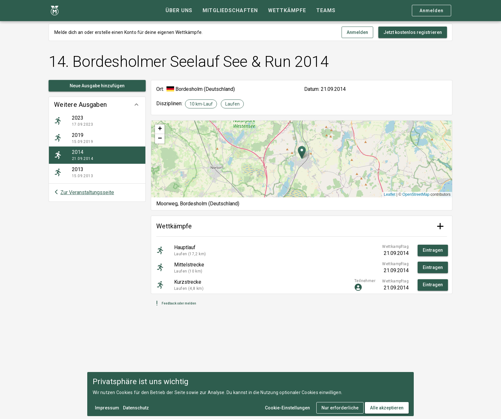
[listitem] (97, 121)
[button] (97, 104)
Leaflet (389, 194)
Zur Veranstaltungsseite (87, 192)
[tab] (178, 10)
